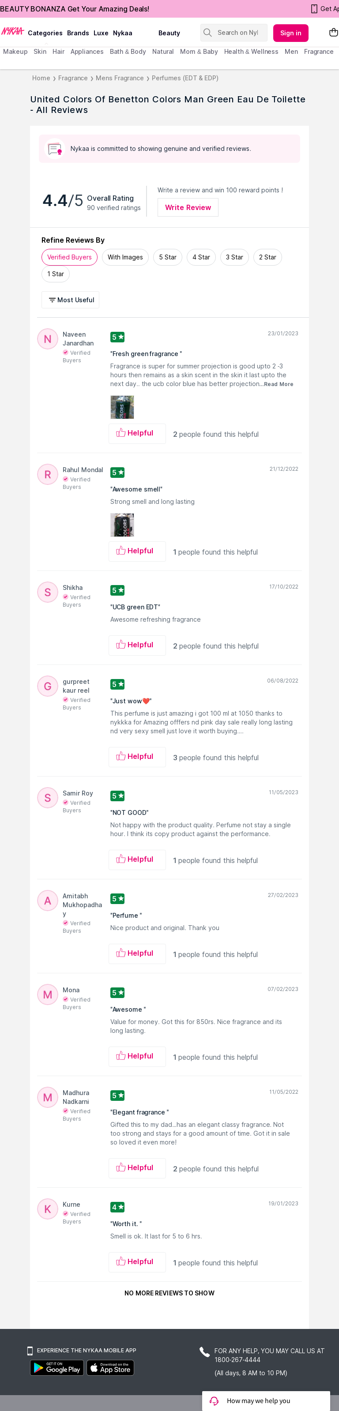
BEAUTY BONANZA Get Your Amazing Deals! (74, 8)
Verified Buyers (69, 257)
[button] (71, 299)
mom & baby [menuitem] (199, 51)
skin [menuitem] (40, 51)
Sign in (290, 33)
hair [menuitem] (58, 51)
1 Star (55, 274)
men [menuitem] (291, 51)
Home (41, 78)
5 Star (168, 257)
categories (45, 33)
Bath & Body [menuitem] (128, 51)
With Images (125, 257)
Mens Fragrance (120, 78)
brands (78, 33)
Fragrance (73, 78)
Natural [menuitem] (163, 51)
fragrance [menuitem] (319, 51)
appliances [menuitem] (87, 51)
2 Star (267, 257)
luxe (101, 33)
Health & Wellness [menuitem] (251, 51)
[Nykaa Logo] (13, 30)
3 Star (234, 257)
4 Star (201, 257)
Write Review (188, 207)
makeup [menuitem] (15, 51)
